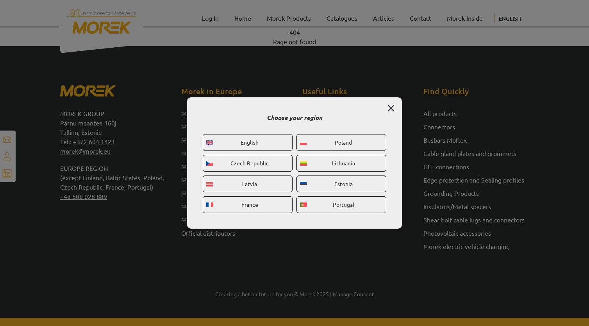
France (232, 204)
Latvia (231, 183)
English (232, 142)
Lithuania (327, 163)
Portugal (327, 204)
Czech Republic (237, 163)
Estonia (326, 183)
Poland (326, 142)
